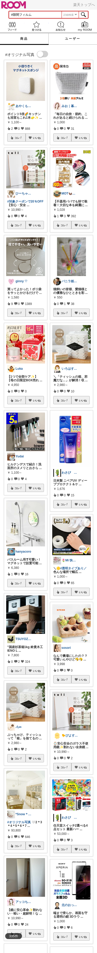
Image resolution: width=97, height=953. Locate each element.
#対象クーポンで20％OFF (25, 201)
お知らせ (61, 26)
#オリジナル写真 (19, 822)
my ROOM (85, 26)
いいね (37, 137)
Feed (12, 26)
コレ (18, 137)
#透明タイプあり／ (73, 568)
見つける (36, 26)
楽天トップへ (84, 5)
